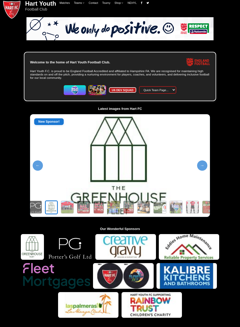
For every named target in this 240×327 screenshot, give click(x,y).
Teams (79, 3)
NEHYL (131, 2)
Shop (119, 3)
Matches (65, 2)
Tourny (106, 2)
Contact (93, 2)
